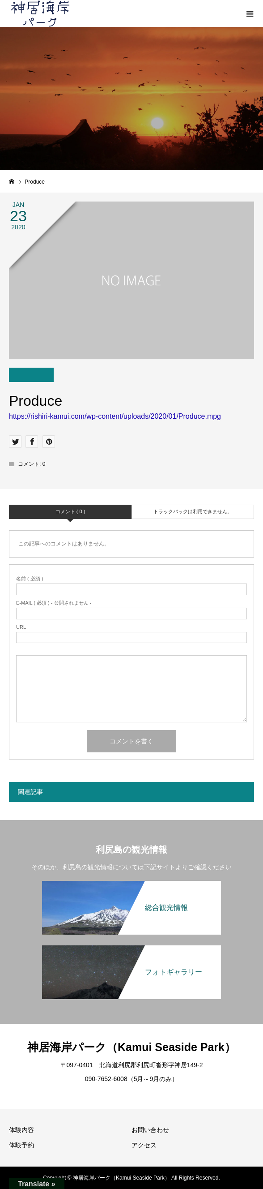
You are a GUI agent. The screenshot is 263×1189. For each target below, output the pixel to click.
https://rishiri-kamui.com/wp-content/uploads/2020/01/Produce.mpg (115, 416)
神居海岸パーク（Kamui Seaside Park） (131, 1047)
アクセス (144, 1145)
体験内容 (21, 1129)
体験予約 (21, 1145)
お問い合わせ (150, 1129)
